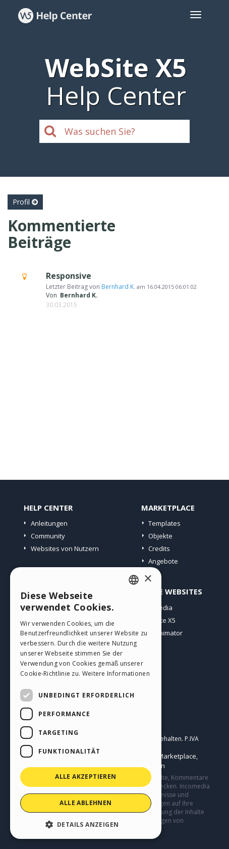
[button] (85, 824)
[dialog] (85, 703)
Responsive (68, 275)
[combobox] (134, 580)
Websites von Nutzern (65, 548)
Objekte (160, 535)
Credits (159, 548)
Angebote (163, 561)
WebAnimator (162, 632)
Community (48, 535)
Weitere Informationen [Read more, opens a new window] (116, 673)
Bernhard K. (118, 286)
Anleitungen (49, 523)
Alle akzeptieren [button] (85, 776)
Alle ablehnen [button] (85, 802)
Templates (164, 523)
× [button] (147, 579)
